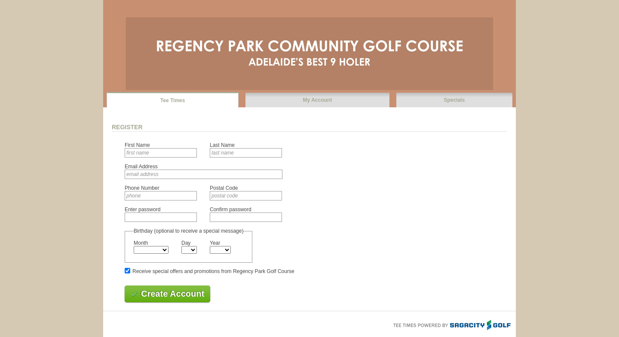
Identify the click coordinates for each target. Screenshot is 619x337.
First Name (137, 145)
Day (185, 243)
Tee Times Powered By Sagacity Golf (451, 324)
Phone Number (142, 188)
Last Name (222, 145)
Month (141, 243)
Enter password (142, 209)
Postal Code (224, 188)
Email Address (141, 167)
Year (215, 243)
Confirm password (230, 209)
